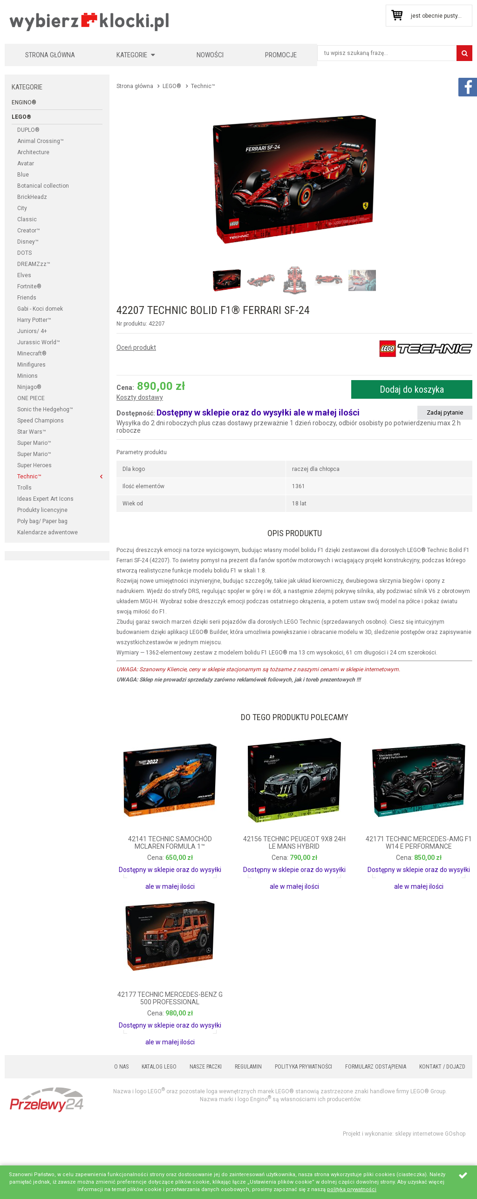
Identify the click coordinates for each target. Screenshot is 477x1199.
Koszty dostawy (139, 398)
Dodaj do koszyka (412, 389)
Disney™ (28, 241)
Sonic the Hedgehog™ (45, 409)
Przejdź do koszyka (396, 15)
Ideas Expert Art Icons (45, 499)
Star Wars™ (31, 432)
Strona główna (50, 55)
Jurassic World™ (38, 342)
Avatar (25, 163)
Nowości (210, 55)
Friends (26, 297)
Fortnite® (29, 286)
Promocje (281, 55)
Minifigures (31, 364)
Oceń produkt (136, 347)
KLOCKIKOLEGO (90, 22)
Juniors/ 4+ (32, 331)
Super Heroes (34, 465)
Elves (24, 275)
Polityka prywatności (303, 1066)
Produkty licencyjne (42, 510)
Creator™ (28, 230)
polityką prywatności (351, 1189)
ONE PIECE (31, 398)
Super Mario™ (34, 443)
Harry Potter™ (34, 320)
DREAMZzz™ (33, 264)
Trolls (24, 487)
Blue (23, 174)
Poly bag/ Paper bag (42, 521)
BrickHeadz (32, 197)
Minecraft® (32, 353)
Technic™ (29, 476)
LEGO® (21, 117)
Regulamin (248, 1066)
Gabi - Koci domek (40, 309)
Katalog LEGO (159, 1066)
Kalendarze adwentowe (47, 532)
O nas (121, 1066)
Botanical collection (43, 186)
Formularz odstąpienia (375, 1066)
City (22, 208)
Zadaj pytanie (445, 412)
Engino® (24, 102)
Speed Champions (40, 420)
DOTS (24, 253)
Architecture (33, 152)
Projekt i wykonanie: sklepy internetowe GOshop (404, 1134)
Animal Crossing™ (40, 141)
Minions (27, 376)
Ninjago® (29, 387)
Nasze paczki (206, 1066)
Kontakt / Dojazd (442, 1066)
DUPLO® (28, 130)
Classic (27, 219)
